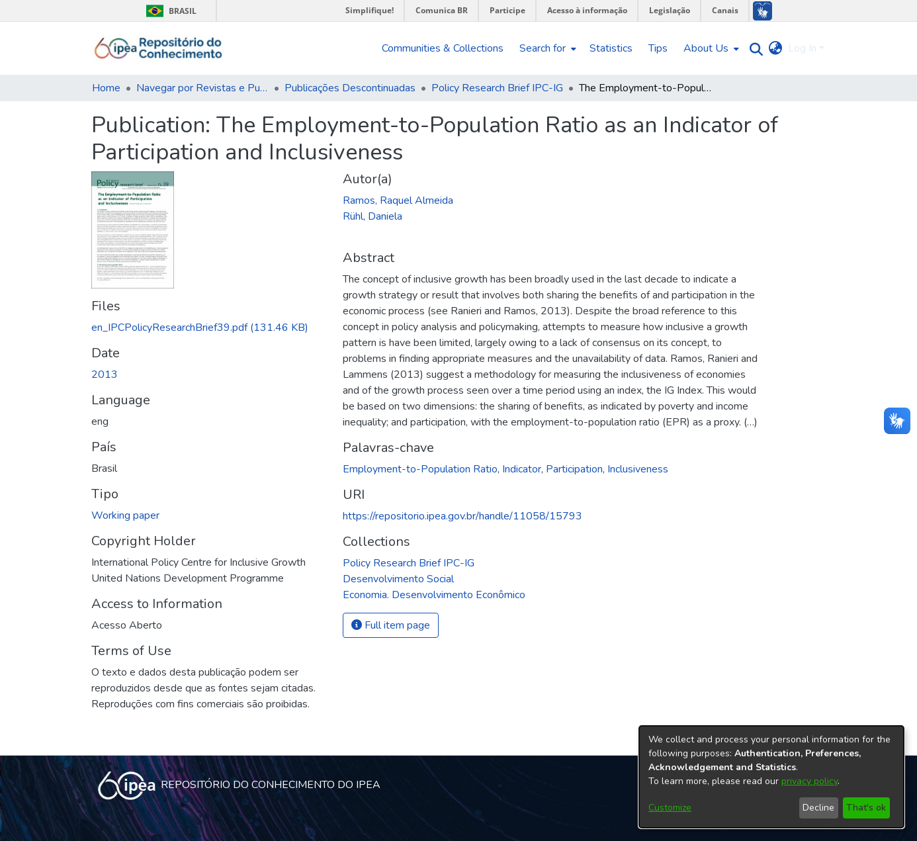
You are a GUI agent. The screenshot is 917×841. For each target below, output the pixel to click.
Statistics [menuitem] (611, 48)
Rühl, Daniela (372, 216)
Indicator (521, 469)
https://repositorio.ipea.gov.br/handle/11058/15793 (462, 516)
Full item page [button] (390, 625)
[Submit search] (753, 48)
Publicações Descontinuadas (349, 88)
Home (106, 88)
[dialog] (771, 777)
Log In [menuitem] (802, 48)
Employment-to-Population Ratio (420, 469)
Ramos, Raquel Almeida (398, 200)
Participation (574, 469)
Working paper (125, 515)
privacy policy (809, 781)
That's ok (866, 807)
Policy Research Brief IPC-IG (497, 88)
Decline (818, 807)
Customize (669, 807)
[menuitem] (546, 48)
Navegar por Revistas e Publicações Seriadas (202, 88)
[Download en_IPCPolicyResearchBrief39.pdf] (199, 327)
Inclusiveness (637, 469)
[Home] (158, 48)
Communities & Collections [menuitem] (442, 48)
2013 (104, 374)
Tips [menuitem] (658, 48)
